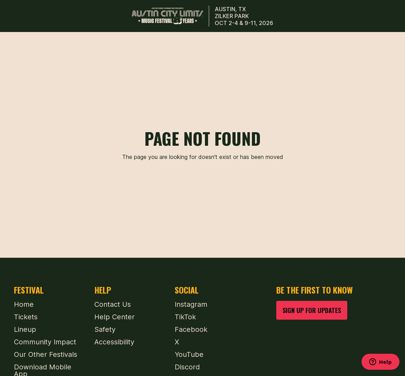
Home (24, 304)
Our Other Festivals (45, 354)
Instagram (191, 304)
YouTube (189, 354)
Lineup (25, 329)
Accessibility (114, 341)
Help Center (114, 316)
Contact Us (112, 304)
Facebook (191, 329)
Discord (187, 366)
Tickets (26, 316)
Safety (105, 329)
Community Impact (45, 341)
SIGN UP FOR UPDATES (312, 310)
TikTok (185, 316)
